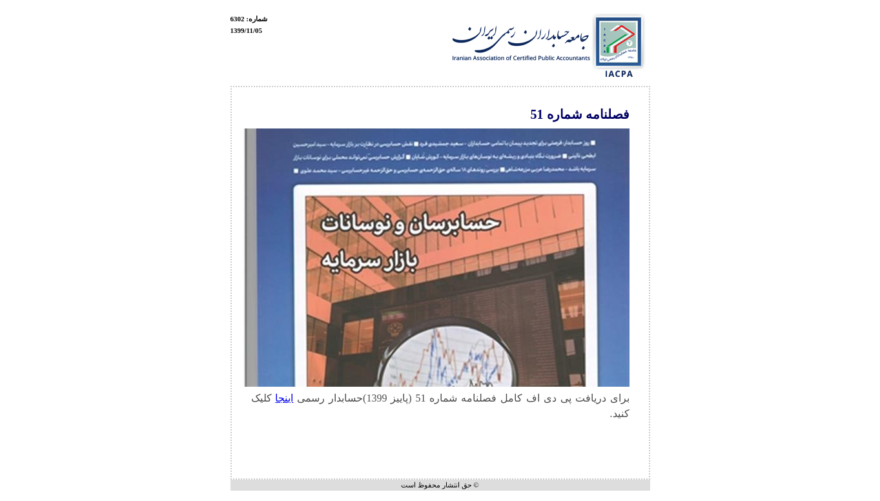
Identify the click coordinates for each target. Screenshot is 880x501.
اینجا (284, 398)
